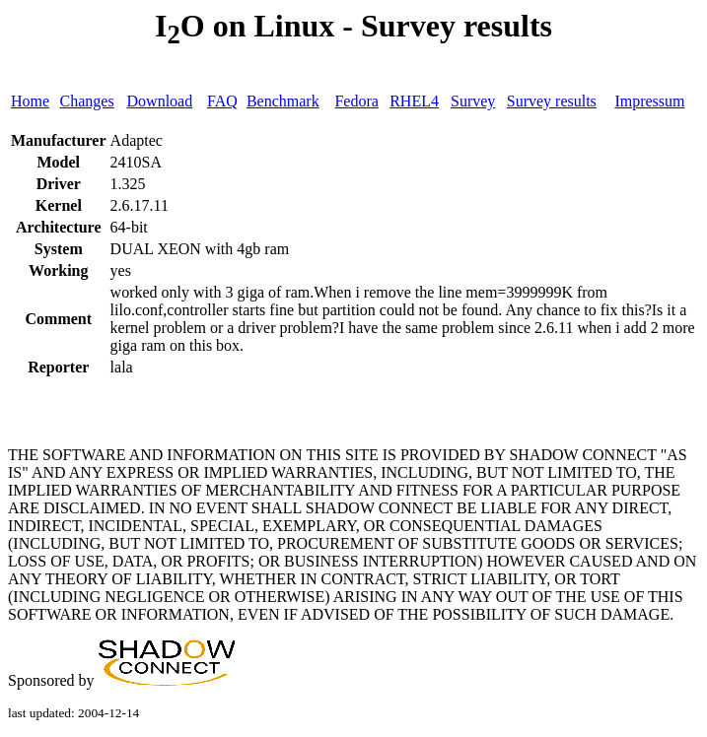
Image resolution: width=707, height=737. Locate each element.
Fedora (356, 101)
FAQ (222, 101)
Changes (87, 101)
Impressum (649, 101)
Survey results (552, 101)
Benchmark (283, 101)
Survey (473, 101)
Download (160, 101)
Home (30, 101)
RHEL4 (414, 101)
